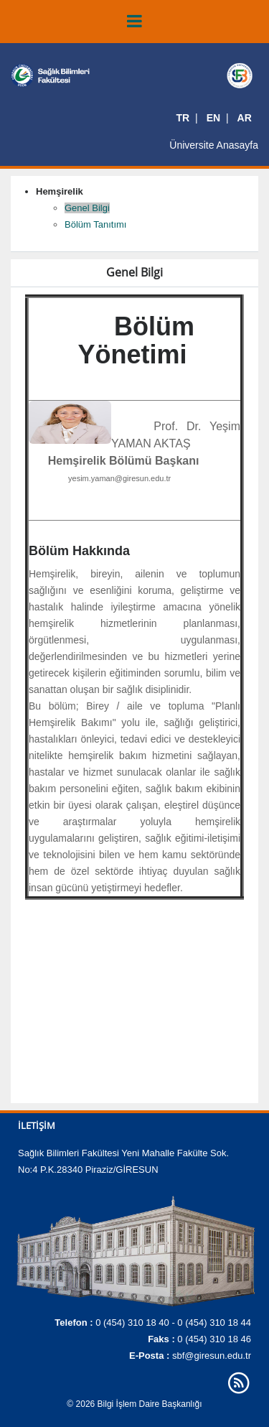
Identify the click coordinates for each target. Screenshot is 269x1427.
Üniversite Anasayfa (213, 145)
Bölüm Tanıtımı (95, 224)
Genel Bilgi (87, 208)
